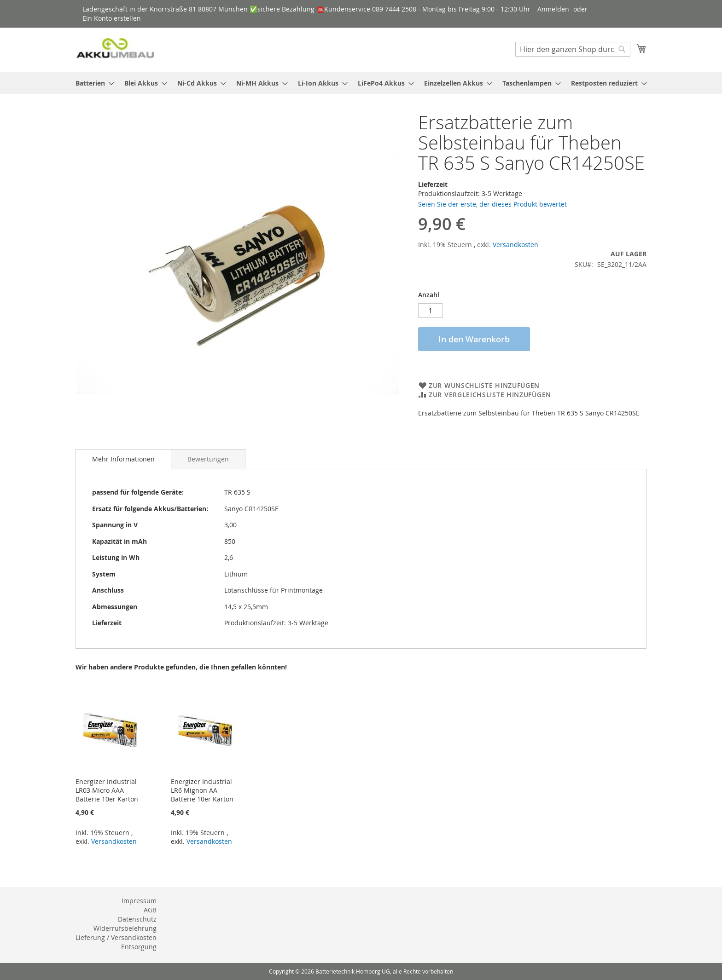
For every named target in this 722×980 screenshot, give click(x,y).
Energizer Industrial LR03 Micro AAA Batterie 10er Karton (107, 790)
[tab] (123, 459)
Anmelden (553, 9)
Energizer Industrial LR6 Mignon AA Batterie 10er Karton (202, 790)
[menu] (361, 83)
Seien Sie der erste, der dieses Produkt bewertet (492, 204)
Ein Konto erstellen (111, 18)
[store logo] (115, 49)
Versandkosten (515, 244)
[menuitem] (92, 83)
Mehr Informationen (123, 459)
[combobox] (572, 49)
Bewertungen (208, 459)
